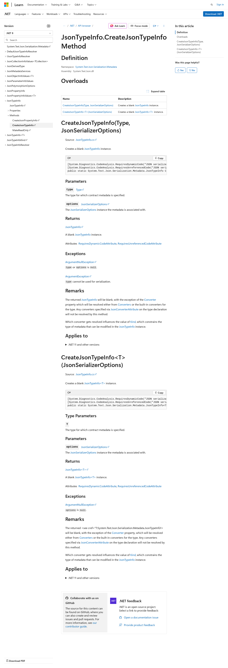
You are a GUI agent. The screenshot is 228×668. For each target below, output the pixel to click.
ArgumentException (77, 276)
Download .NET (213, 14)
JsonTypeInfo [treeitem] (16, 105)
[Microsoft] (6, 4)
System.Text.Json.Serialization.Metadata (96, 66)
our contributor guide (81, 624)
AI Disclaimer (11, 657)
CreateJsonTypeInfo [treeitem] (23, 125)
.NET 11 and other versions (83, 344)
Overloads (182, 36)
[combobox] (28, 33)
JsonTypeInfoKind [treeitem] (16, 140)
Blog (47, 657)
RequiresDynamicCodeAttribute (97, 243)
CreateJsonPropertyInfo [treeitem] (24, 120)
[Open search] (211, 5)
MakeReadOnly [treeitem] (20, 130)
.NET (72, 25)
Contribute (62, 657)
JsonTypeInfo (142, 105)
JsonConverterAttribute (124, 309)
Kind (133, 321)
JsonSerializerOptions (94, 204)
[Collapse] (48, 26)
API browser (84, 25)
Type (79, 189)
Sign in (220, 4)
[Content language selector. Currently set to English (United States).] (20, 649)
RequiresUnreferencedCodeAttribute (139, 243)
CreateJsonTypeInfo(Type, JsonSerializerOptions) (88, 105)
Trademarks (143, 657)
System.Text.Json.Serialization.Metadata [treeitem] (27, 46)
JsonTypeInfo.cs (85, 139)
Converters (124, 304)
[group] (116, 168)
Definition (182, 32)
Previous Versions (31, 657)
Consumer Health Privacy (99, 657)
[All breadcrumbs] (64, 26)
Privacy (75, 657)
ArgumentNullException (79, 262)
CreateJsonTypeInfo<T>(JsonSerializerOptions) (87, 111)
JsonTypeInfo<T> (144, 111)
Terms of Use (126, 657)
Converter (150, 299)
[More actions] (164, 26)
